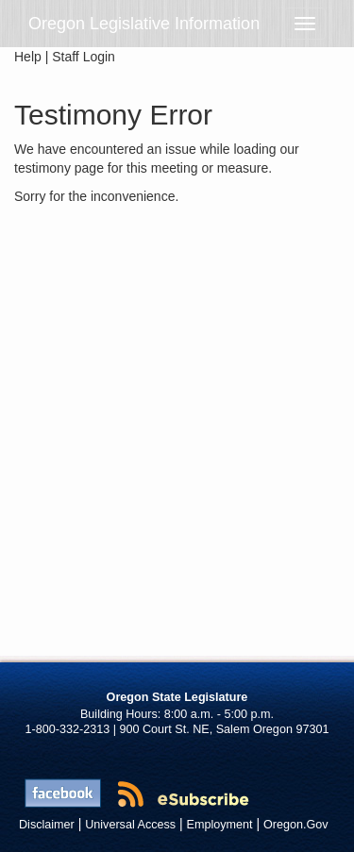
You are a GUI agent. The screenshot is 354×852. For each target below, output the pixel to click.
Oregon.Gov (296, 824)
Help (28, 56)
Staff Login (83, 56)
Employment (220, 824)
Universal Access (130, 824)
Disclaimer (47, 824)
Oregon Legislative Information (144, 23)
